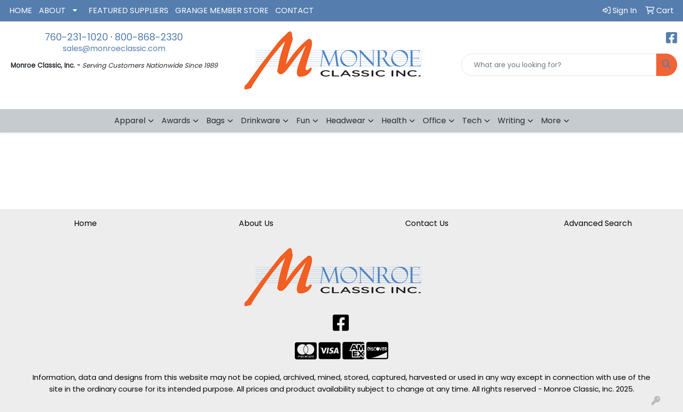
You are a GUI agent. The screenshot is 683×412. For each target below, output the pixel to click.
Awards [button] (176, 120)
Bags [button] (215, 120)
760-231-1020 (76, 37)
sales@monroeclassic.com (114, 48)
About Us (256, 223)
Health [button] (394, 120)
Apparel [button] (129, 120)
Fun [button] (303, 120)
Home (85, 223)
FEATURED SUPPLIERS (128, 10)
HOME (20, 10)
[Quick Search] (559, 65)
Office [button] (434, 120)
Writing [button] (511, 120)
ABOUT (52, 10)
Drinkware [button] (260, 120)
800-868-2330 (149, 37)
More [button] (551, 120)
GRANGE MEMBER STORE (222, 10)
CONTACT (294, 10)
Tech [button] (472, 120)
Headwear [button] (345, 120)
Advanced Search (598, 223)
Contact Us (427, 223)
